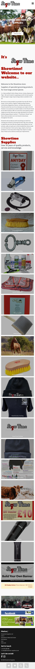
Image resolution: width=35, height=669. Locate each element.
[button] (2, 26)
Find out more (17, 33)
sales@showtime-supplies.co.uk (10, 650)
